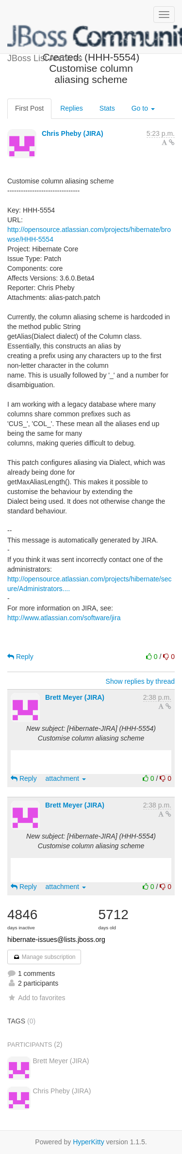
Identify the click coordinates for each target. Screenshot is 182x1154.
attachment (66, 778)
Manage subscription (44, 957)
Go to (143, 108)
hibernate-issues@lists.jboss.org (56, 939)
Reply (20, 656)
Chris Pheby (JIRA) (72, 133)
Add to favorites (36, 998)
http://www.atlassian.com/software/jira (63, 618)
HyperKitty (88, 1142)
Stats (107, 108)
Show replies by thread (140, 681)
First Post (29, 108)
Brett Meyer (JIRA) (74, 697)
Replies (71, 108)
